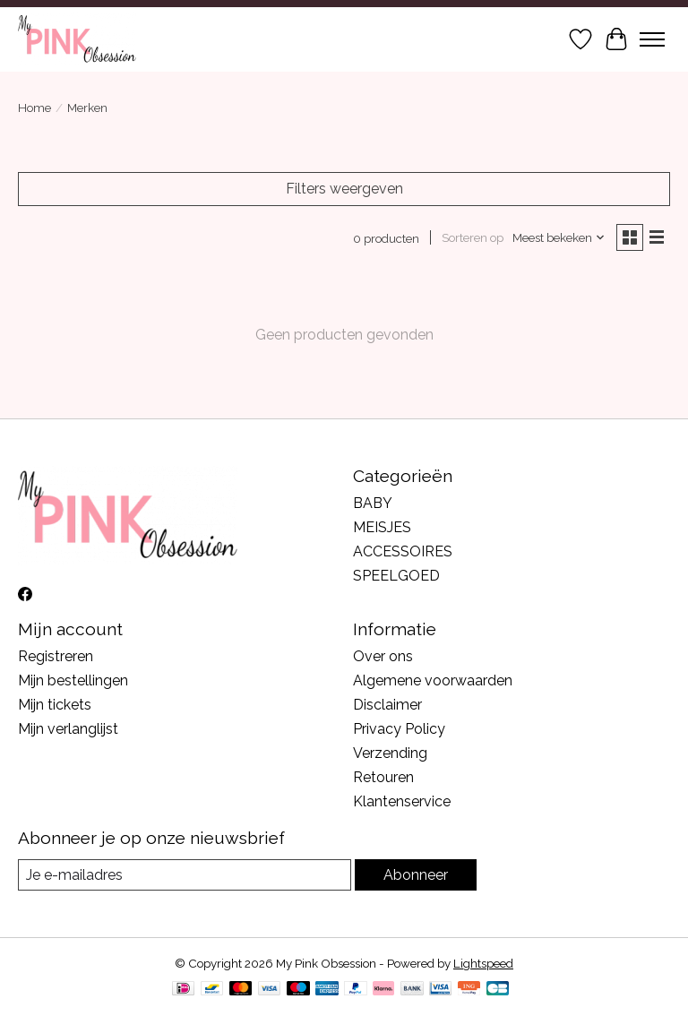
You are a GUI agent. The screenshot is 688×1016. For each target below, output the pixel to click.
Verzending (390, 753)
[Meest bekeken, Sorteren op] (559, 237)
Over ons (383, 656)
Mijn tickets (54, 704)
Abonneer (415, 874)
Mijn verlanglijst (68, 728)
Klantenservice (402, 801)
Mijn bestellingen (73, 680)
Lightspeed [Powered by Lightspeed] (483, 963)
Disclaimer (387, 704)
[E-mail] (184, 875)
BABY (372, 503)
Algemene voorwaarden (432, 680)
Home (34, 107)
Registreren (55, 656)
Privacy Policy (399, 728)
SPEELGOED (396, 575)
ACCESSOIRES (402, 551)
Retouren (383, 777)
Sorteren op (472, 237)
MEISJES (382, 527)
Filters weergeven (344, 188)
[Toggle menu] (652, 39)
